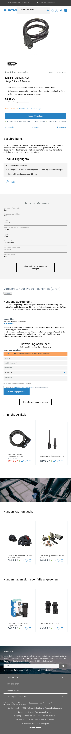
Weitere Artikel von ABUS (13, 181)
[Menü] (65, 10)
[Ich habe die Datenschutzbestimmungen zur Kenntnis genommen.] (4, 387)
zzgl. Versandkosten (22, 102)
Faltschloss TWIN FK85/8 (49, 624)
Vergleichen (10, 127)
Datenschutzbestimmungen (23, 387)
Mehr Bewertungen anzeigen (35, 402)
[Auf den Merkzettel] (26, 461)
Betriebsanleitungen (30, 724)
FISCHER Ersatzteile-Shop (32, 708)
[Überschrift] (35, 368)
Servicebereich (13, 708)
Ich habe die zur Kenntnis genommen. (27, 387)
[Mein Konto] (56, 10)
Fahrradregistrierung (43, 712)
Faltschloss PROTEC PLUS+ (18, 624)
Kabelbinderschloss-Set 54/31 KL (52, 456)
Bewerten (61, 127)
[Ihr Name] (35, 358)
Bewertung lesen (23, 72)
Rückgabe (45, 724)
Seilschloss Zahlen (15, 455)
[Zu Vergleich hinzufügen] (22, 461)
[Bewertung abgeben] (35, 373)
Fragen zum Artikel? (7, 182)
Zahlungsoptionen (25, 712)
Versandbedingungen (53, 708)
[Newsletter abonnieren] (63, 666)
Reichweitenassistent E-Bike (27, 720)
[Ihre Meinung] (35, 378)
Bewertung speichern (17, 391)
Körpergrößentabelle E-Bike (25, 716)
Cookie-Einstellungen (46, 716)
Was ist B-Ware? (47, 720)
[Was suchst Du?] (32, 9)
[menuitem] (65, 10)
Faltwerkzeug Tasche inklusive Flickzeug (52, 557)
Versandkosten (33, 702)
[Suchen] (48, 10)
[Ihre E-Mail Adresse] (35, 363)
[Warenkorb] (52, 10)
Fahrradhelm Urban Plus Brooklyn (20, 557)
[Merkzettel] (60, 10)
